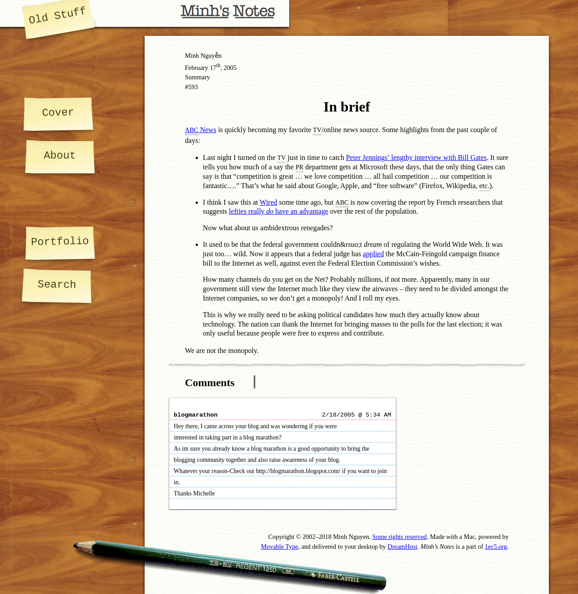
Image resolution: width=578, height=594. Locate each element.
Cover (58, 112)
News (200, 129)
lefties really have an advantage (278, 211)
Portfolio (60, 241)
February (196, 67)
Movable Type (279, 546)
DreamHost (402, 546)
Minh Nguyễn (203, 55)
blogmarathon (196, 415)
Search (56, 284)
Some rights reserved (399, 536)
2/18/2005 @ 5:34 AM (356, 415)
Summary (197, 77)
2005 (230, 67)
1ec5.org (496, 546)
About (60, 156)
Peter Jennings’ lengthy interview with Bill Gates (416, 157)
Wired (268, 202)
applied (373, 254)
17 (215, 67)
